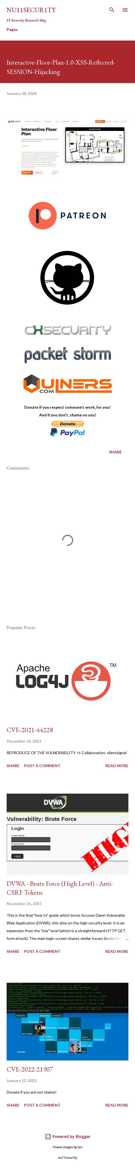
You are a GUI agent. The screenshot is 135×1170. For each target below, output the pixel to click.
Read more (116, 765)
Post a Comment (42, 765)
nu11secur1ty (31, 10)
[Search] (111, 10)
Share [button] (115, 452)
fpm (80, 1147)
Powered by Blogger (68, 1136)
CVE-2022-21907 (30, 1069)
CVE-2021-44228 (30, 729)
